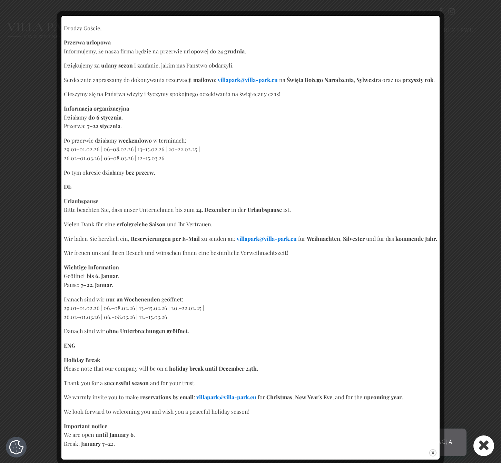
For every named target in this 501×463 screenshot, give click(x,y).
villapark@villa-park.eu (248, 79)
